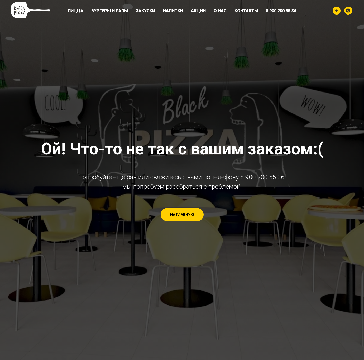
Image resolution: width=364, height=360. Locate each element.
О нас (220, 10)
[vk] (337, 11)
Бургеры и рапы (109, 10)
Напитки (173, 10)
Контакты (246, 10)
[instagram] (348, 11)
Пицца (75, 10)
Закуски (145, 10)
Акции (198, 10)
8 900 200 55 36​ (281, 10)
